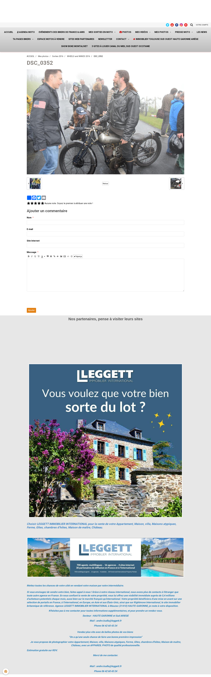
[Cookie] (6, 671)
